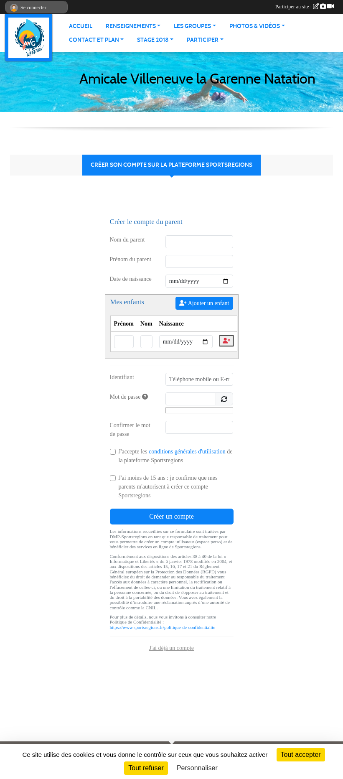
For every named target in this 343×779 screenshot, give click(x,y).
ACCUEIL (80, 26)
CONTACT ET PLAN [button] (94, 39)
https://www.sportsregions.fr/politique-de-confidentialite (163, 627)
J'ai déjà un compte (171, 648)
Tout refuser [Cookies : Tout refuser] (145, 767)
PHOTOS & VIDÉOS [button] (254, 26)
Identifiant (122, 377)
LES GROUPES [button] (192, 26)
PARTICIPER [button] (203, 39)
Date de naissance (131, 279)
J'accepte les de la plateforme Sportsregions (176, 455)
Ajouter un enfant (204, 303)
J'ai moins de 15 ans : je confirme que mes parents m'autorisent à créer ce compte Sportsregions (168, 487)
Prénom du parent (131, 259)
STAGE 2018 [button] (152, 39)
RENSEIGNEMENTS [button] (131, 26)
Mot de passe (129, 397)
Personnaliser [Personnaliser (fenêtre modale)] (197, 767)
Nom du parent (127, 240)
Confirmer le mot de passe (130, 429)
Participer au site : (304, 7)
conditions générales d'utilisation (187, 451)
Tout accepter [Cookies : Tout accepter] (301, 754)
